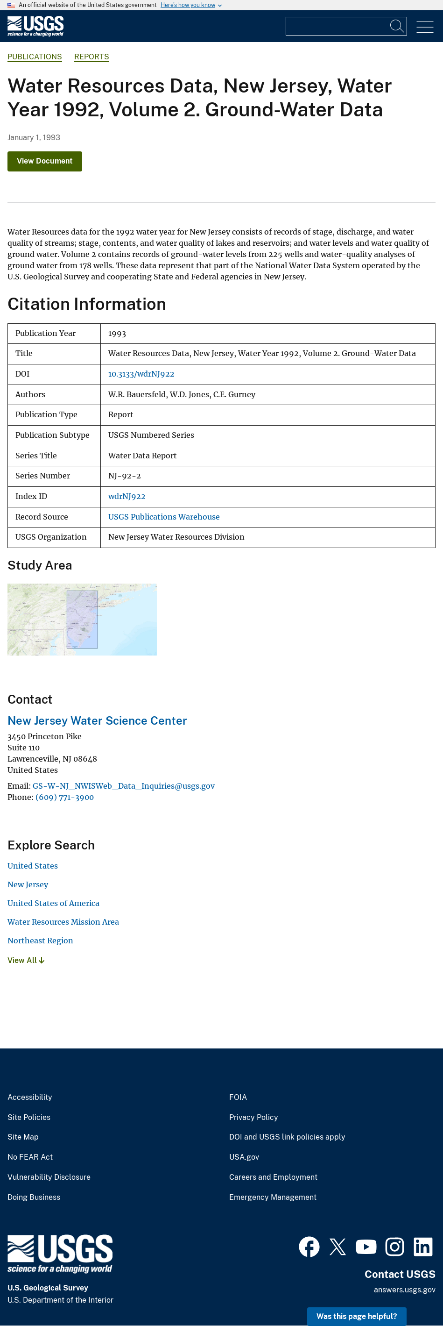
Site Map (23, 1137)
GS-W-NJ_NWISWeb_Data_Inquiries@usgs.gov (124, 786)
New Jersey (27, 884)
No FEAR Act (30, 1157)
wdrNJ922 (127, 496)
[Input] (346, 26)
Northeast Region (40, 940)
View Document (45, 161)
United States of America (53, 903)
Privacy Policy (253, 1117)
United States (32, 865)
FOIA (238, 1097)
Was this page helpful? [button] (356, 1316)
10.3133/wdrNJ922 (141, 374)
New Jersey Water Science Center (97, 720)
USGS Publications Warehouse (164, 517)
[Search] (397, 26)
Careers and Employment (273, 1177)
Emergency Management (272, 1197)
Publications (34, 56)
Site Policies (28, 1117)
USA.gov (244, 1157)
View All (25, 960)
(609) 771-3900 (64, 797)
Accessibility (29, 1097)
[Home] (35, 34)
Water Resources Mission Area (63, 922)
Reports (91, 56)
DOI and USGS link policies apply (287, 1137)
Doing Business (33, 1197)
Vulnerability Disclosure (49, 1177)
